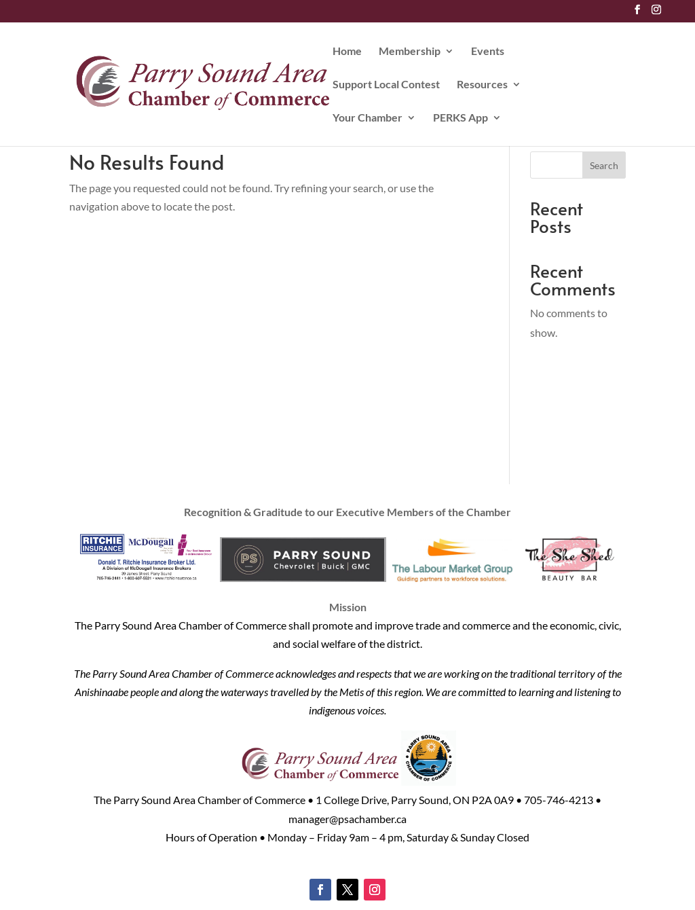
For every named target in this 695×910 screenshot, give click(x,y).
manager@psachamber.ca (347, 818)
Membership (409, 51)
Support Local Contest (386, 84)
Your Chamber (367, 118)
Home (347, 51)
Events (487, 51)
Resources (482, 84)
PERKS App (460, 118)
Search (604, 165)
